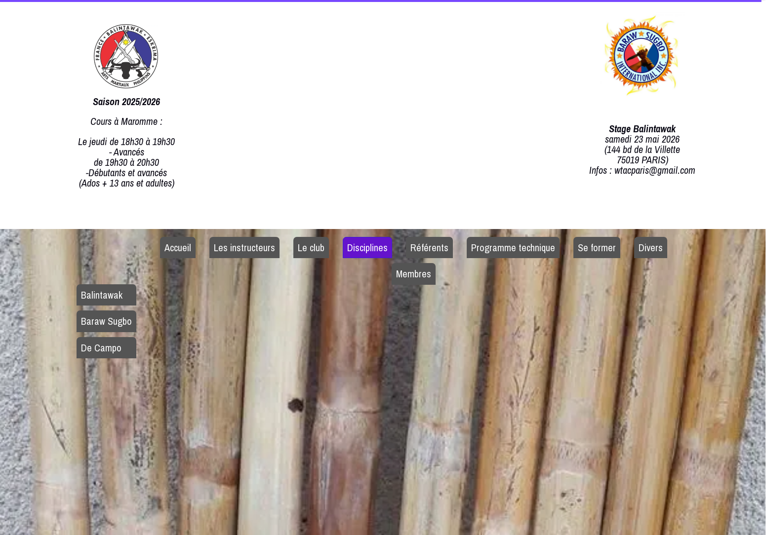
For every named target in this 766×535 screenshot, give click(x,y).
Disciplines (367, 247)
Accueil (177, 247)
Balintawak (101, 295)
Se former (597, 247)
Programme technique (513, 247)
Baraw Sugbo (106, 321)
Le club (311, 247)
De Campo (101, 347)
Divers (651, 247)
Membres (413, 273)
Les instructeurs (244, 247)
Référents (429, 247)
